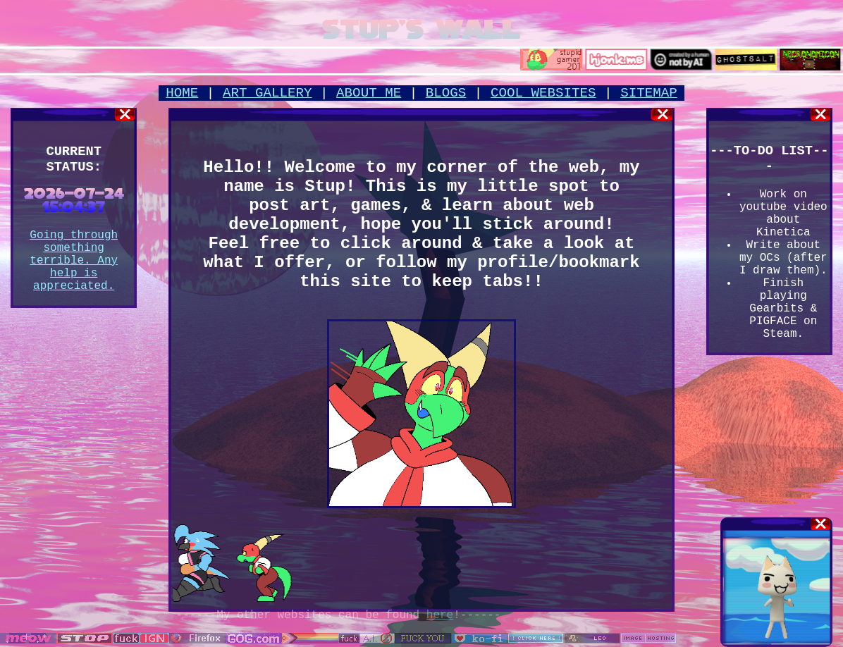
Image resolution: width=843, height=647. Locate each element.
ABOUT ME (368, 93)
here (439, 615)
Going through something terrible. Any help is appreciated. (74, 260)
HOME (182, 93)
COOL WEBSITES (543, 93)
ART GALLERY (267, 93)
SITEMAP (648, 93)
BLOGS (446, 93)
